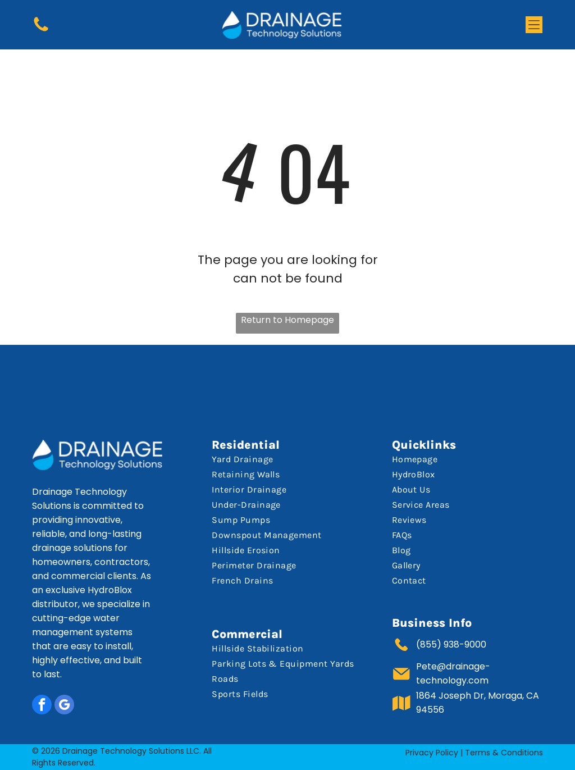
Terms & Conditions (504, 752)
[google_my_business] (64, 706)
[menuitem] (285, 459)
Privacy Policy (431, 752)
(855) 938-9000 (451, 644)
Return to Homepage (287, 319)
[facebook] (42, 706)
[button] (534, 24)
